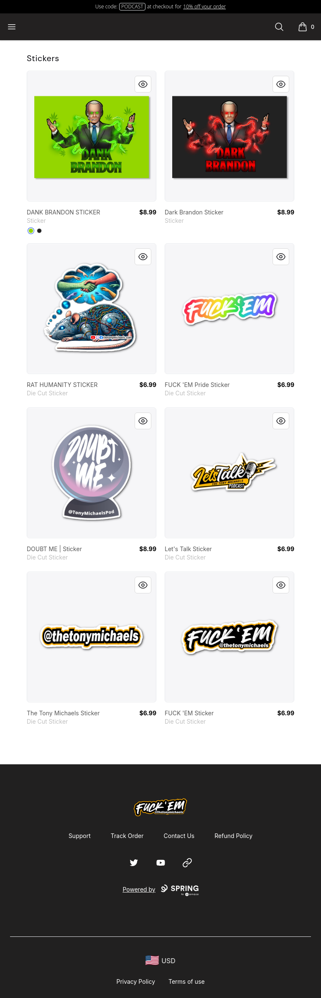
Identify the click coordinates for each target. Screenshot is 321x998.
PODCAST (132, 6)
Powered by (160, 890)
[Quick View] (143, 84)
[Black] (39, 230)
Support (80, 835)
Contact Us (179, 835)
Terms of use (186, 981)
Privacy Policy (135, 981)
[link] (91, 136)
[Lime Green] (30, 230)
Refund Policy (233, 835)
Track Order (127, 835)
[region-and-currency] (160, 960)
